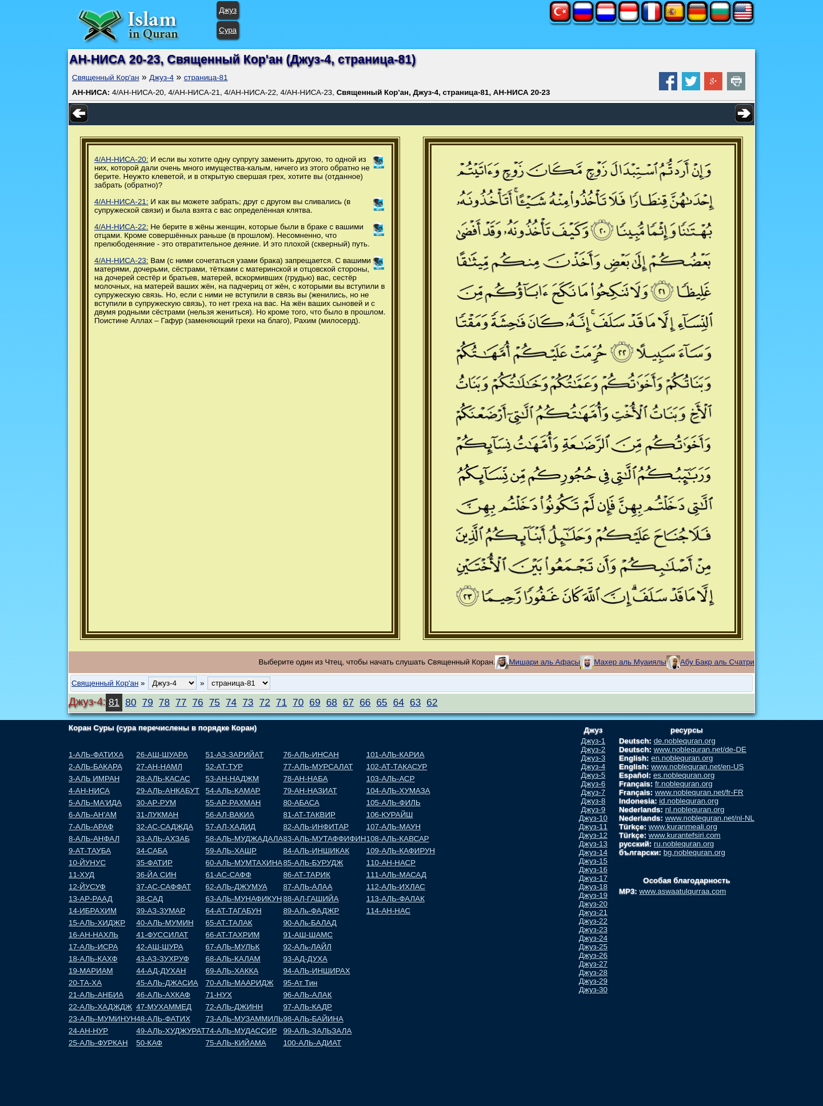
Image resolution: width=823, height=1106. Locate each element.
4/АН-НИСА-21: (121, 201)
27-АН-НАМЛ (159, 766)
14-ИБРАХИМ (93, 910)
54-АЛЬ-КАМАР (233, 790)
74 (231, 702)
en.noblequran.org (682, 758)
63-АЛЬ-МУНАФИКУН (244, 898)
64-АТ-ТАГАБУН (234, 910)
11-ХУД (81, 874)
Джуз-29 (593, 981)
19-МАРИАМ (91, 970)
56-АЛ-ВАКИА (230, 814)
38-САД (149, 898)
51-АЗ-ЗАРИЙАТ (234, 754)
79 (147, 702)
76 (197, 702)
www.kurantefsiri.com (685, 835)
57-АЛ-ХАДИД (231, 826)
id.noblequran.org (688, 801)
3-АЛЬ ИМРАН (94, 778)
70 (298, 702)
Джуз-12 (593, 835)
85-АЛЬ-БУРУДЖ (313, 862)
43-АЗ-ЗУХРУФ (162, 958)
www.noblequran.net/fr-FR (699, 792)
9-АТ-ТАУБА (90, 850)
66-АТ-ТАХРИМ (233, 934)
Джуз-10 (593, 818)
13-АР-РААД (91, 898)
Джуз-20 (593, 904)
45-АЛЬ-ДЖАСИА (167, 982)
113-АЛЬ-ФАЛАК (395, 898)
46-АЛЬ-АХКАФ (163, 994)
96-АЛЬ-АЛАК (307, 994)
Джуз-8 (593, 801)
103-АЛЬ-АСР (390, 778)
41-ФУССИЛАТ (162, 934)
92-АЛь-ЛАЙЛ (307, 946)
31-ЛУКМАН (157, 814)
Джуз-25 (593, 946)
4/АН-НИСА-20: (121, 159)
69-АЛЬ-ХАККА (232, 970)
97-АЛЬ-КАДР (307, 1006)
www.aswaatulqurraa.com (682, 891)
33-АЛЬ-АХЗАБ (163, 838)
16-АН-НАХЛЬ (93, 934)
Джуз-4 (161, 77)
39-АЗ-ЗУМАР (160, 910)
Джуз (228, 10)
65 (381, 702)
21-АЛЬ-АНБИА (96, 994)
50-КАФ (149, 1043)
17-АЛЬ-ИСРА (93, 946)
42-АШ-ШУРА (159, 946)
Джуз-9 (593, 809)
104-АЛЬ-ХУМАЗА (398, 790)
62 (431, 702)
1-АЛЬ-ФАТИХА (96, 754)
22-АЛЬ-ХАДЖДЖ (100, 1006)
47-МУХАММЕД (163, 1006)
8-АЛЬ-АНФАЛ (94, 838)
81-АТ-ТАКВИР (309, 814)
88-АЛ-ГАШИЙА (310, 898)
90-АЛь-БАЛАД (309, 922)
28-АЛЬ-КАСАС (163, 778)
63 (415, 702)
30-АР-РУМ (156, 802)
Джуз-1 (593, 741)
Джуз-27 (593, 964)
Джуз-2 (593, 749)
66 (364, 702)
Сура (228, 30)
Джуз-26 (593, 955)
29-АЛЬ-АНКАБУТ (167, 790)
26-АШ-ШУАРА (161, 754)
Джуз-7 (593, 792)
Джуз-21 (593, 912)
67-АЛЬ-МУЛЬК (233, 946)
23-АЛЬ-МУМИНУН (102, 1019)
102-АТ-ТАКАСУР (397, 766)
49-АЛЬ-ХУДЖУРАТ (170, 1031)
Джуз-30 (593, 989)
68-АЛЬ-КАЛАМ (233, 958)
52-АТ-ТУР (224, 766)
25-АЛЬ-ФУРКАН (98, 1043)
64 (398, 702)
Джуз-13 (593, 844)
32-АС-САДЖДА (164, 826)
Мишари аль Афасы (544, 662)
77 (180, 702)
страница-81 (206, 77)
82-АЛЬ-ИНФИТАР (316, 826)
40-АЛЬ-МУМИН (164, 922)
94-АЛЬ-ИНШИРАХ (316, 970)
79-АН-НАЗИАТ (310, 790)
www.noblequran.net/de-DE (700, 749)
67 (348, 702)
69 (314, 702)
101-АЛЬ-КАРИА (395, 754)
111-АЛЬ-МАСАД (396, 874)
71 (281, 702)
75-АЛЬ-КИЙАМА (236, 1043)
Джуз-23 (593, 929)
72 (264, 702)
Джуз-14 (593, 852)
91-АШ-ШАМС (308, 934)
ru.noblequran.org (684, 844)
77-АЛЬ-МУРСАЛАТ (318, 766)
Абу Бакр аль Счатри (717, 662)
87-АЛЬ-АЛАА (307, 886)
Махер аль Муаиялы (630, 662)
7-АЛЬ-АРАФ (91, 826)
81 (114, 702)
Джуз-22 (593, 921)
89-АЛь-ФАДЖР (311, 910)
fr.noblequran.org (684, 783)
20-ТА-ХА (85, 982)
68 (331, 702)
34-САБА (151, 850)
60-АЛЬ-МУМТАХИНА (244, 862)
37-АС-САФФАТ (163, 886)
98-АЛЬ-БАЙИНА (313, 1019)
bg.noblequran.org (694, 852)
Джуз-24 (593, 938)
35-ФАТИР (154, 862)
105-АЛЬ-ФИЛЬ (393, 802)
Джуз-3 (593, 758)
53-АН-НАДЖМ (232, 778)
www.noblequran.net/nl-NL (709, 818)
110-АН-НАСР (391, 862)
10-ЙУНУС (87, 862)
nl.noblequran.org (695, 809)
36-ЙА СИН (156, 874)
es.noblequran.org (683, 775)
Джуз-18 (593, 886)
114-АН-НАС (388, 910)
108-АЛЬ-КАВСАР (397, 838)
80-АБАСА (301, 802)
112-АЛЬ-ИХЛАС (395, 886)
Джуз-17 (593, 878)
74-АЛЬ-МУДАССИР (241, 1031)
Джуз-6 (593, 783)
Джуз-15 (593, 861)
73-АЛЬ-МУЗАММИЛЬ (244, 1019)
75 (214, 702)
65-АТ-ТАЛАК (229, 922)
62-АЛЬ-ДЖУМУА (236, 886)
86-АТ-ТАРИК (306, 874)
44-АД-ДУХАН (161, 970)
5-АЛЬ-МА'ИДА (95, 802)
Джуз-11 (593, 826)
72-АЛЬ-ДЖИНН (234, 1006)
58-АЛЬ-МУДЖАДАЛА (244, 838)
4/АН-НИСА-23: (121, 260)
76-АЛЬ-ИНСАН (310, 754)
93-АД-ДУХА (305, 958)
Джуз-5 (593, 775)
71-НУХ (219, 994)
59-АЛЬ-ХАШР (231, 850)
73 (247, 702)
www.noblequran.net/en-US (697, 766)
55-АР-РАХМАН (233, 802)
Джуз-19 (593, 895)
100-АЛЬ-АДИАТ (312, 1043)
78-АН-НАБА (305, 778)
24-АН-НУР (88, 1031)
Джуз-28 (593, 972)
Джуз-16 (593, 869)
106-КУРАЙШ (389, 814)
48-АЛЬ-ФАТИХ (163, 1019)
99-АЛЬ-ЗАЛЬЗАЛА (317, 1031)
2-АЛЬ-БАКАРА (95, 766)
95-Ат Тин (300, 982)
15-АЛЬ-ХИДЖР (97, 922)
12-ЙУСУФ (87, 886)
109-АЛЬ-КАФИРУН (400, 850)
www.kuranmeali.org (683, 826)
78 (164, 702)
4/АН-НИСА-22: (121, 226)
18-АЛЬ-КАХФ (93, 958)
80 (130, 702)
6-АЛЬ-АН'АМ (93, 814)
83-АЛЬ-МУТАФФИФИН (324, 838)
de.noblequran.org (685, 741)
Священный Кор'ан (105, 77)
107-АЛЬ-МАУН (393, 826)
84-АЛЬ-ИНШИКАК (316, 850)
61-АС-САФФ (228, 874)
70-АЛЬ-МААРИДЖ (240, 982)
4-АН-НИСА (89, 790)
